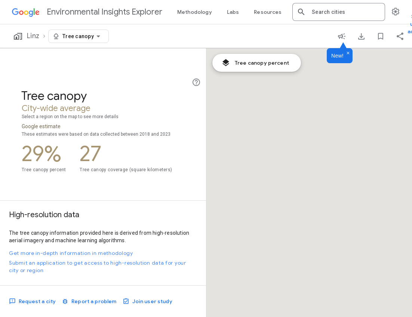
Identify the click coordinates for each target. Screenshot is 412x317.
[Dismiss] (348, 53)
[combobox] (345, 12)
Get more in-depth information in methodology (71, 253)
